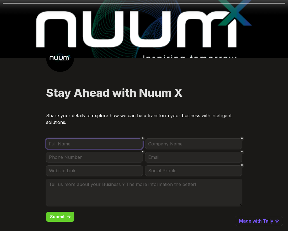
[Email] (193, 157)
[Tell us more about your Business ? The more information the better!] (144, 192)
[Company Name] (193, 144)
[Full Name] (94, 144)
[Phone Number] (94, 157)
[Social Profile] (193, 171)
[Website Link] (94, 171)
